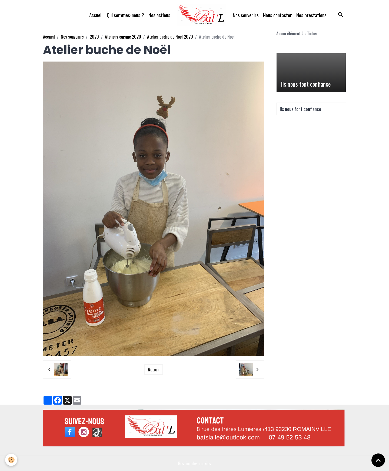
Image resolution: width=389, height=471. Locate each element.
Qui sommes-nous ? (125, 15)
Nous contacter (277, 15)
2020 (94, 36)
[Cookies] (11, 460)
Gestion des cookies (194, 463)
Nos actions (159, 15)
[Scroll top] (378, 460)
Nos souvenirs (246, 15)
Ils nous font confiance (306, 84)
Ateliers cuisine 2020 (123, 36)
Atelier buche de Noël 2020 (170, 36)
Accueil (95, 15)
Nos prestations (311, 15)
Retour (153, 369)
